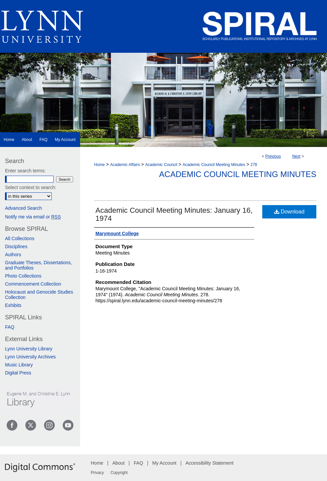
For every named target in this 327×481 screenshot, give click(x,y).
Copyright (118, 472)
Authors (13, 254)
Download (289, 211)
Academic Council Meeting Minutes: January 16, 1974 (174, 214)
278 (254, 164)
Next (296, 156)
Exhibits (13, 305)
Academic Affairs (125, 164)
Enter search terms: (25, 170)
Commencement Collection (33, 284)
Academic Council (161, 164)
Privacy (97, 472)
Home (99, 164)
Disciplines (16, 246)
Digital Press (18, 372)
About (118, 463)
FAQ (9, 327)
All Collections (19, 238)
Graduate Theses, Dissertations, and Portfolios (38, 265)
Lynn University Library (28, 348)
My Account (164, 463)
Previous (273, 156)
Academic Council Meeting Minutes (214, 164)
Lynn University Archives (30, 356)
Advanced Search (23, 208)
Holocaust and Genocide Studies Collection (39, 294)
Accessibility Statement (210, 463)
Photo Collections (23, 276)
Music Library (19, 364)
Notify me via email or (33, 216)
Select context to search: (30, 187)
